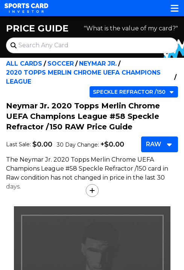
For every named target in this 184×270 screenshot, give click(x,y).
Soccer (60, 63)
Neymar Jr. (98, 63)
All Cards (24, 63)
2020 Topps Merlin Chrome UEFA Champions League (83, 77)
